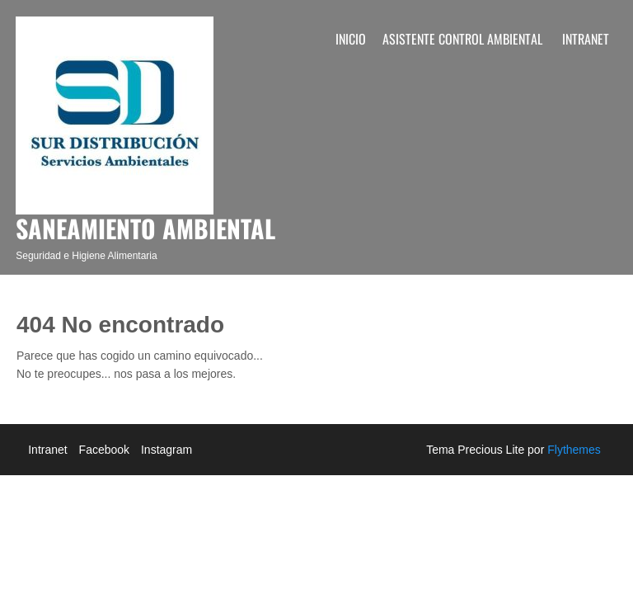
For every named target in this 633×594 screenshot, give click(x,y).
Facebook (104, 449)
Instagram (166, 449)
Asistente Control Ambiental (462, 39)
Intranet (585, 39)
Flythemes (572, 449)
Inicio (350, 39)
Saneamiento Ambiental (145, 228)
